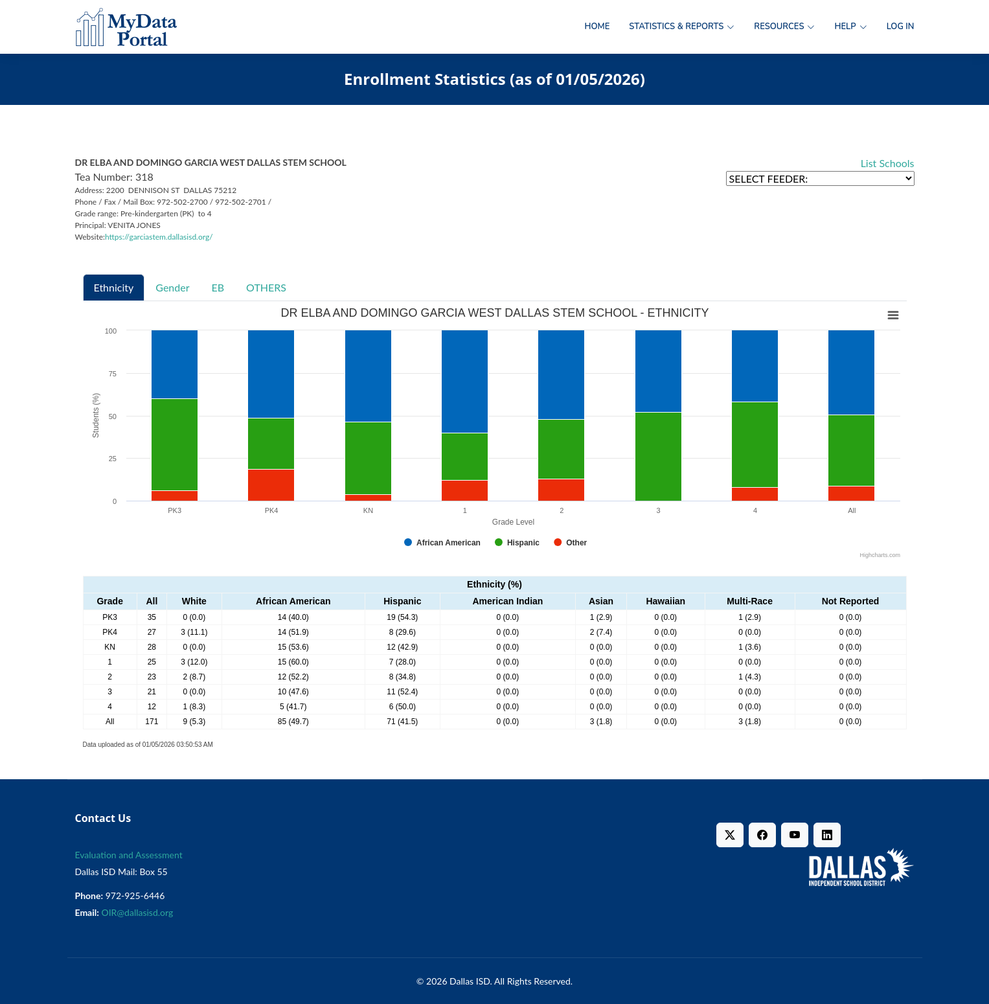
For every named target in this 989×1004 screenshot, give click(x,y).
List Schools (888, 163)
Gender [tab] (172, 287)
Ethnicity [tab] (114, 287)
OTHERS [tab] (266, 287)
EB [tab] (218, 287)
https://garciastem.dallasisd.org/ (159, 237)
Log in (901, 26)
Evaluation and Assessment (129, 854)
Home (596, 26)
